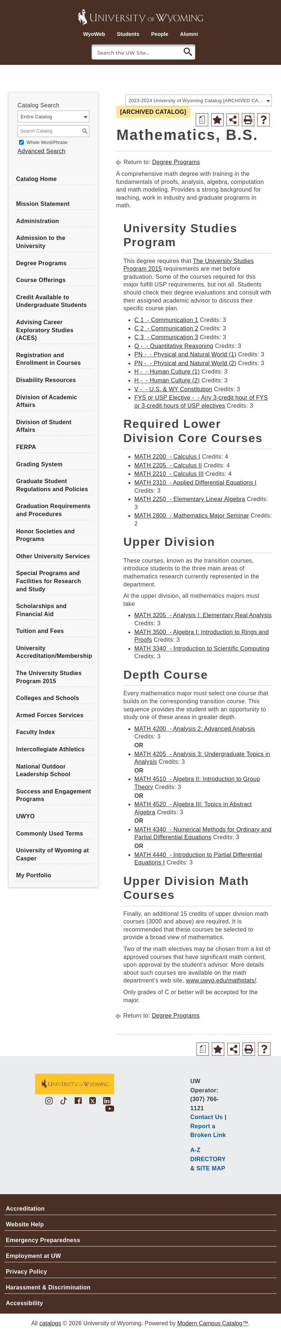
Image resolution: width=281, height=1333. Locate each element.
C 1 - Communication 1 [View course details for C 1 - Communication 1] (166, 320)
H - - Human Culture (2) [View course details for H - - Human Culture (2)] (167, 380)
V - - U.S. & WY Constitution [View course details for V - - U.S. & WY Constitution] (173, 389)
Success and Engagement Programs (53, 795)
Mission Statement (43, 204)
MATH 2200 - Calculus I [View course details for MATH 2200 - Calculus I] (167, 456)
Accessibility (24, 1303)
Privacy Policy (26, 1272)
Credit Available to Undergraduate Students (51, 301)
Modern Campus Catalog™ (212, 1323)
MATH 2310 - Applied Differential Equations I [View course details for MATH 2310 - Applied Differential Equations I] (195, 482)
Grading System (39, 464)
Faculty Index (35, 732)
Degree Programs (41, 263)
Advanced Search (41, 151)
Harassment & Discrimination (48, 1287)
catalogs (50, 1323)
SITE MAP (210, 1168)
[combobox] (198, 100)
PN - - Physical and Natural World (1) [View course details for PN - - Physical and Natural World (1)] (185, 354)
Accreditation (25, 1209)
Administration (37, 221)
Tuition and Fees (40, 631)
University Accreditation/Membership (54, 652)
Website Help (25, 1224)
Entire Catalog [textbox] (36, 116)
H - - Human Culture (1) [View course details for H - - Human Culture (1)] (167, 372)
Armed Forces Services (49, 715)
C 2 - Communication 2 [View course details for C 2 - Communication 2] (166, 328)
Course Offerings (41, 280)
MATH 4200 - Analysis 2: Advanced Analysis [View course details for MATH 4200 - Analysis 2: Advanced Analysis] (194, 729)
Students (128, 34)
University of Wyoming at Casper (52, 854)
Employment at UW (33, 1256)
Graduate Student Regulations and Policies (52, 485)
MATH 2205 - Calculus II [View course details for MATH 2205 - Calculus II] (168, 465)
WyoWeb (94, 34)
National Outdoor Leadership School (43, 770)
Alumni (189, 34)
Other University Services (53, 556)
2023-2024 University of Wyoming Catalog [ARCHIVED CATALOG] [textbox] (196, 100)
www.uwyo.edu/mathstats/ (221, 980)
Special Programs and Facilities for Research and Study (48, 581)
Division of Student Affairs (43, 426)
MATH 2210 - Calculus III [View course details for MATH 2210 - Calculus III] (169, 474)
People (159, 34)
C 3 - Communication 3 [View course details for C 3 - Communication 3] (166, 337)
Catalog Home (36, 179)
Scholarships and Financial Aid (41, 610)
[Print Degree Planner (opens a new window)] (202, 119)
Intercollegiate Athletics (50, 749)
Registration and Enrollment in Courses (48, 359)
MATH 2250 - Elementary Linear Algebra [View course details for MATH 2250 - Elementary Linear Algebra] (189, 499)
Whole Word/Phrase (47, 142)
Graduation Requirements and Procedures (53, 510)
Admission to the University (40, 242)
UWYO (25, 816)
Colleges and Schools (47, 698)
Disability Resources (46, 380)
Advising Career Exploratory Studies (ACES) (45, 330)
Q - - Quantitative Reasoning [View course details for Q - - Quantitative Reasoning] (173, 346)
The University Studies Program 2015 (49, 677)
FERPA (26, 447)
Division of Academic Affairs (46, 401)
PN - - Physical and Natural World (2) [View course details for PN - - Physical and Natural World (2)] (185, 363)
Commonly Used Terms (49, 833)
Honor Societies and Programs (45, 535)
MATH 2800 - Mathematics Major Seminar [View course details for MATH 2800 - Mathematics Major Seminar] (191, 515)
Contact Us (206, 1117)
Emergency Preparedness (43, 1240)
